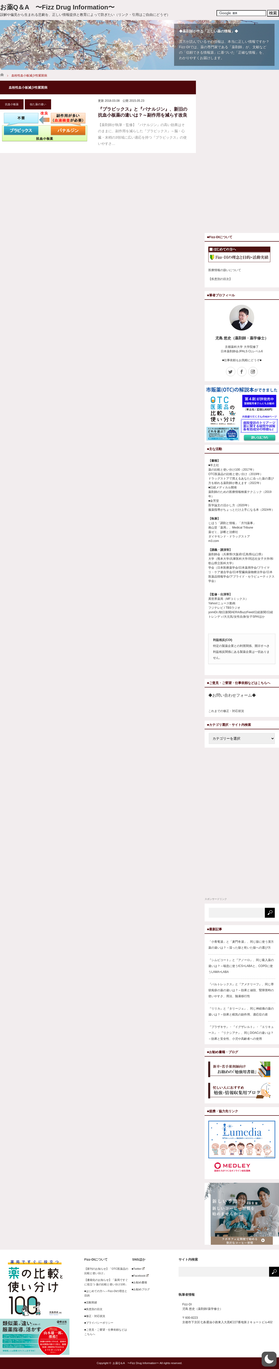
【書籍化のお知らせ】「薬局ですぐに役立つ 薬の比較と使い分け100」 (106, 1282)
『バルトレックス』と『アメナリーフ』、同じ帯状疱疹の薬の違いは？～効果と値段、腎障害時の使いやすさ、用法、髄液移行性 (241, 990)
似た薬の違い (38, 104)
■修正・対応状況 (94, 1316)
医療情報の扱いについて (224, 270)
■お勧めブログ (139, 1289)
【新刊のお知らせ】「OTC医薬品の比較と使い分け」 (106, 1271)
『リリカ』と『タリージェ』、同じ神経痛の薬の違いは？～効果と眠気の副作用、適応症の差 (241, 1011)
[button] (269, 1359)
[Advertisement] (229, 155)
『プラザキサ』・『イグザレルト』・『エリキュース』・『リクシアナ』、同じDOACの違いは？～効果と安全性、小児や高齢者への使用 (241, 1032)
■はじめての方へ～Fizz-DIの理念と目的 (105, 1293)
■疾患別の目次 (93, 1309)
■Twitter (137, 1268)
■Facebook (139, 1275)
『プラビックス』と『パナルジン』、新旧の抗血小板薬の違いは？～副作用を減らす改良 (142, 112)
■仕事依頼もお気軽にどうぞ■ (242, 360)
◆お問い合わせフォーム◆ (232, 695)
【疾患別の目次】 (220, 279)
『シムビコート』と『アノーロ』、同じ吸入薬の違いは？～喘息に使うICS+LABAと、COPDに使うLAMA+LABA (241, 966)
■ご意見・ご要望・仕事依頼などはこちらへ (105, 1332)
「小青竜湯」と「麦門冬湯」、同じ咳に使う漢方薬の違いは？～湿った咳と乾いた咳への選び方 (241, 944)
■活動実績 (90, 1302)
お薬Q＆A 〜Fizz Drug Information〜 (57, 7)
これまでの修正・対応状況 (226, 711)
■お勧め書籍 (138, 1282)
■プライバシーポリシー (98, 1322)
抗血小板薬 (12, 104)
